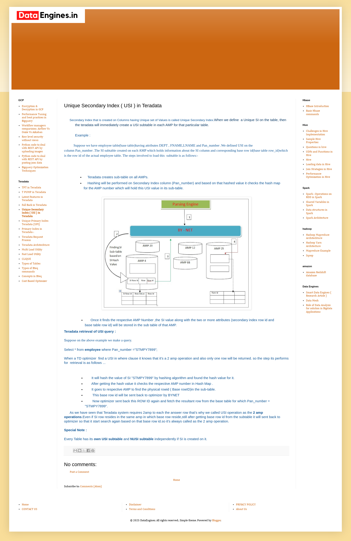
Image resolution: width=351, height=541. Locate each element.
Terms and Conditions (142, 509)
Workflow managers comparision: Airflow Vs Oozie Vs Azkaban (36, 129)
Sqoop (309, 255)
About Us (241, 509)
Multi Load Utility (32, 249)
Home (176, 480)
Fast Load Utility (31, 254)
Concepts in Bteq (32, 276)
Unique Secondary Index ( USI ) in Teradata (33, 213)
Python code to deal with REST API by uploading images (33, 148)
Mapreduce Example (318, 250)
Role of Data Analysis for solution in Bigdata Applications (319, 308)
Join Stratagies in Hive (319, 169)
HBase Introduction (317, 106)
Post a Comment (79, 472)
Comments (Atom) (91, 486)
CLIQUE (26, 259)
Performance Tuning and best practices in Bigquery (34, 117)
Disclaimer (135, 504)
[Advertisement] (175, 57)
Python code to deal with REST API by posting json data (33, 159)
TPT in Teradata (31, 187)
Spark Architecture (317, 218)
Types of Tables (31, 263)
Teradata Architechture (36, 245)
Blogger (216, 520)
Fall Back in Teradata (34, 205)
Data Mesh (312, 300)
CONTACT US (29, 509)
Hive (308, 160)
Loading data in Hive (318, 164)
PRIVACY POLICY (246, 504)
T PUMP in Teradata (34, 192)
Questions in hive (316, 147)
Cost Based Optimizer (34, 281)
